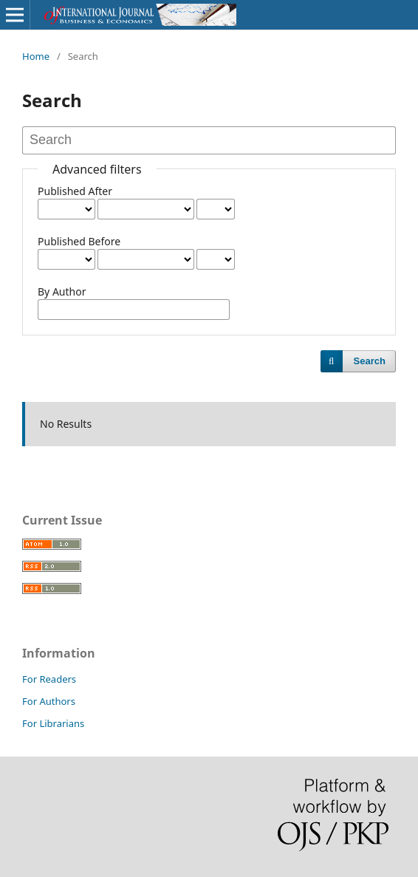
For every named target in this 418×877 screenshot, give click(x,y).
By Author (62, 291)
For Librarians (53, 723)
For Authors (48, 701)
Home (35, 56)
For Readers (49, 679)
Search (370, 360)
